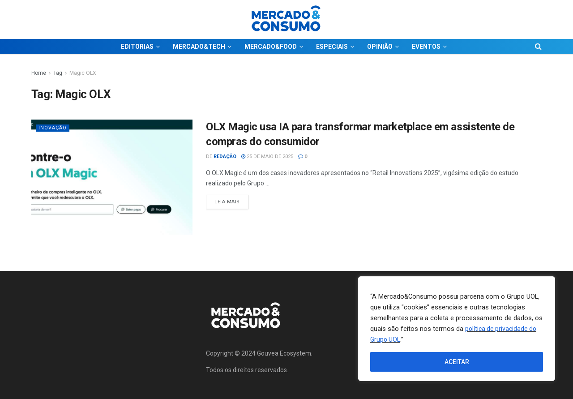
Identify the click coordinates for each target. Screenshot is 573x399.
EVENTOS (426, 46)
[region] (456, 328)
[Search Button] (538, 46)
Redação (225, 156)
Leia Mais (231, 200)
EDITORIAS (137, 46)
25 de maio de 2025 (267, 156)
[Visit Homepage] (286, 19)
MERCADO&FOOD (270, 46)
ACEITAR (457, 361)
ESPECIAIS (332, 46)
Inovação (52, 128)
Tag (57, 73)
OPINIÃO (380, 46)
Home (38, 73)
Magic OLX (82, 73)
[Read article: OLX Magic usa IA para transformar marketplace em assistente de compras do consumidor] (111, 177)
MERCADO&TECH (199, 46)
